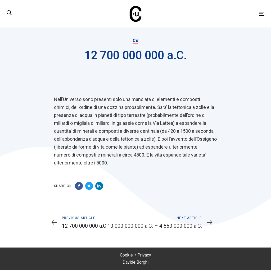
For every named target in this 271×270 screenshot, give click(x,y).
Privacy (144, 255)
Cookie (126, 255)
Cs (135, 40)
